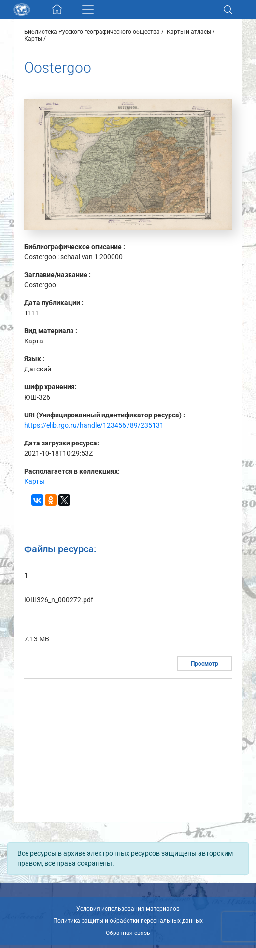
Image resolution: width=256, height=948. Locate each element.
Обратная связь (128, 933)
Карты (33, 38)
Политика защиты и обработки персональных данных (128, 921)
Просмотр (204, 663)
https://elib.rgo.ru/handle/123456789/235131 (94, 425)
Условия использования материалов (128, 908)
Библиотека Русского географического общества (92, 32)
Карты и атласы (189, 32)
